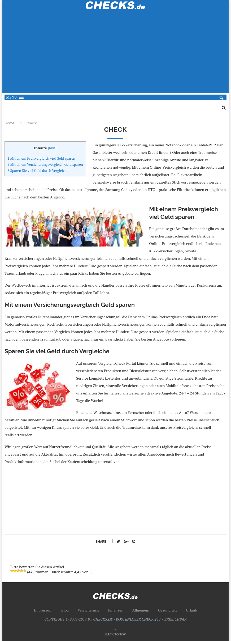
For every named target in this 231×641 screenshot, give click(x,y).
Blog (65, 610)
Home (10, 123)
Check (32, 123)
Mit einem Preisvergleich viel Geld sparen (41, 158)
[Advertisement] (115, 54)
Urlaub (191, 610)
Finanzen (116, 610)
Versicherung (88, 610)
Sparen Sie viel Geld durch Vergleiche (37, 170)
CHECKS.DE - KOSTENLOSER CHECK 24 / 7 (128, 619)
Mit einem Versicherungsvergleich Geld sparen (45, 164)
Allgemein (140, 610)
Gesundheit (167, 610)
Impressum (43, 610)
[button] (11, 97)
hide (52, 148)
